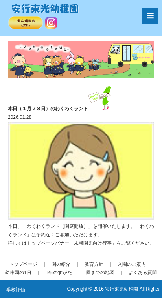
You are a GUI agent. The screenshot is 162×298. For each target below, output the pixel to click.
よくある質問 (143, 272)
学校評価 (15, 290)
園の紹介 (61, 264)
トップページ (23, 264)
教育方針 (94, 264)
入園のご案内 (132, 264)
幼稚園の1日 (18, 272)
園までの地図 (100, 272)
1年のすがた (59, 272)
